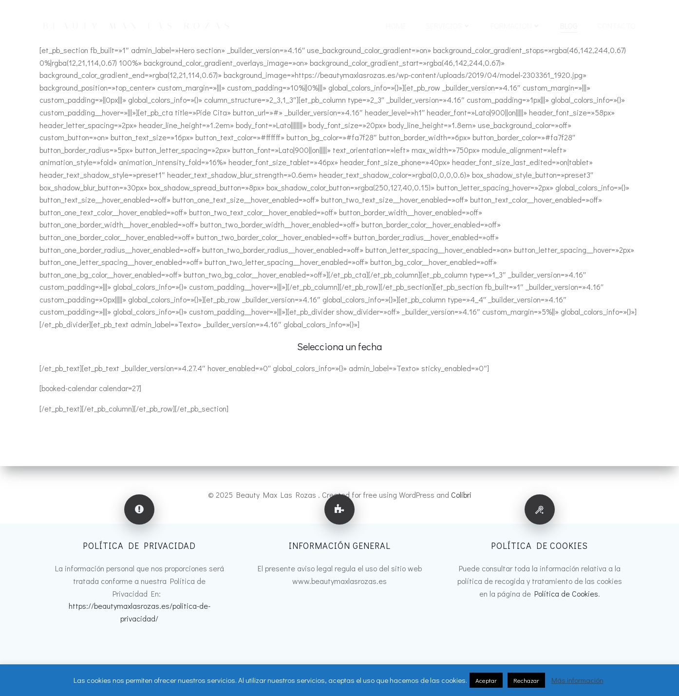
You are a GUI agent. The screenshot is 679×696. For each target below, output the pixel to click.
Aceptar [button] (486, 680)
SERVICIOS (448, 25)
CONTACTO (616, 25)
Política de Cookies (566, 593)
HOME (396, 25)
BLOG (569, 25)
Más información (577, 680)
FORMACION (515, 25)
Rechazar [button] (526, 680)
